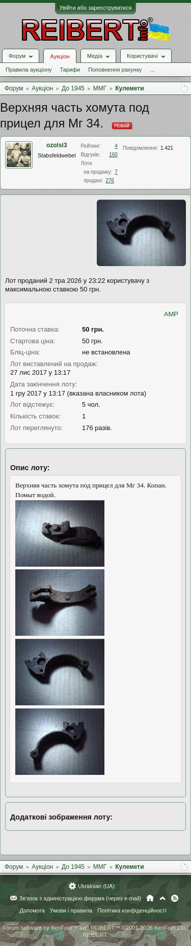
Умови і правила (71, 910)
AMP (171, 314)
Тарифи (70, 70)
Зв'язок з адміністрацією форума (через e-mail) (80, 898)
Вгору (162, 898)
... (152, 70)
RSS (174, 898)
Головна (150, 898)
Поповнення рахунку (115, 70)
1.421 (166, 148)
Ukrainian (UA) (96, 886)
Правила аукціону (28, 70)
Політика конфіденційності (131, 910)
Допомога (31, 910)
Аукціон (59, 56)
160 (113, 154)
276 (109, 180)
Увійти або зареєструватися (96, 8)
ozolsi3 (56, 145)
